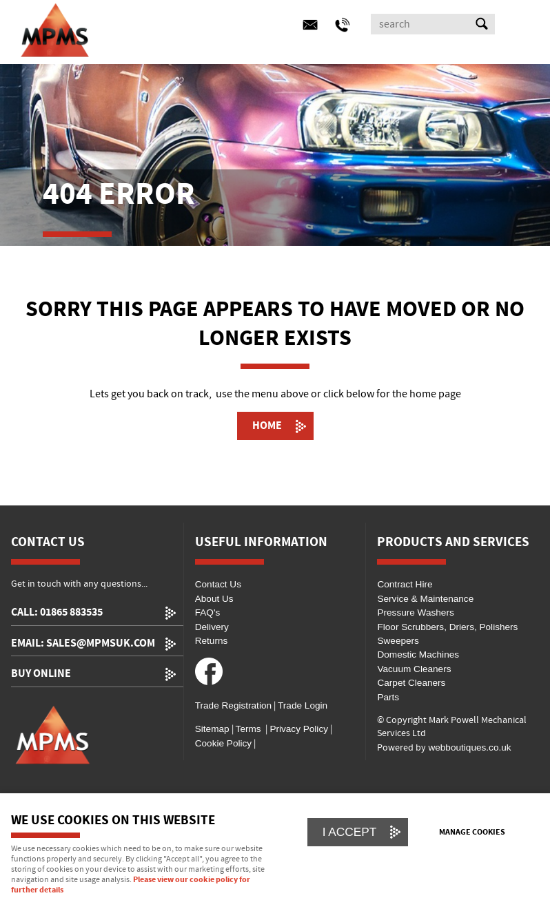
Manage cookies (472, 832)
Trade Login (302, 705)
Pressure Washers (415, 612)
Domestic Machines (418, 654)
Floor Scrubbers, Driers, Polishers (447, 627)
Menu (271, 25)
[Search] (420, 24)
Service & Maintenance (425, 599)
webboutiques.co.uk (469, 747)
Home (267, 425)
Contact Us (218, 584)
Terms (248, 729)
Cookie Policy (223, 743)
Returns (211, 641)
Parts (388, 697)
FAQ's (208, 612)
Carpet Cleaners (411, 683)
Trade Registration (233, 705)
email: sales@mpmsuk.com (83, 643)
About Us (214, 599)
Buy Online (41, 674)
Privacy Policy (297, 729)
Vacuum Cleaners (414, 669)
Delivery (212, 627)
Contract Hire (404, 584)
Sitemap (212, 729)
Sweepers (397, 641)
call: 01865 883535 (57, 612)
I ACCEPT (350, 832)
